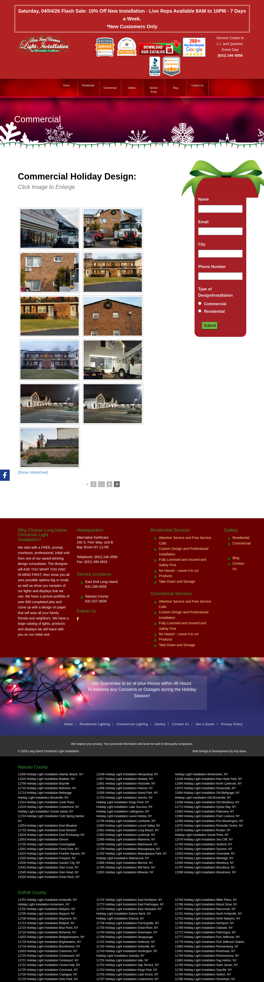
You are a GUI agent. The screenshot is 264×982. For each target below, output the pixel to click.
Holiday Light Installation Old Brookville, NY (203, 797)
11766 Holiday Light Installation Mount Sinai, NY (206, 904)
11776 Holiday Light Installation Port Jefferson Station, (210, 942)
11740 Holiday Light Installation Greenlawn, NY (126, 932)
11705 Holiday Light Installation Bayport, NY (46, 913)
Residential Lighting (95, 724)
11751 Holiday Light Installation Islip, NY (122, 960)
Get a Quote (205, 724)
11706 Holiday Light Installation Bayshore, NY (47, 918)
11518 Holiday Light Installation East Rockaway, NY (51, 835)
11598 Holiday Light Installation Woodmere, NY (205, 872)
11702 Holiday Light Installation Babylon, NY (47, 909)
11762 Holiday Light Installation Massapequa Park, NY (131, 853)
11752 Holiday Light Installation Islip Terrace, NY (127, 965)
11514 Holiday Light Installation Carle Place (46, 802)
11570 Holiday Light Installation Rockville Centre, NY (209, 825)
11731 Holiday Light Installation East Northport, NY (129, 900)
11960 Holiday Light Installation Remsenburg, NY (206, 946)
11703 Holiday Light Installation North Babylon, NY (207, 918)
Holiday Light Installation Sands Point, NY (202, 835)
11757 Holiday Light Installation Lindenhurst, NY (127, 979)
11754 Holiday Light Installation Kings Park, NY (126, 970)
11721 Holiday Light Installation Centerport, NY (48, 960)
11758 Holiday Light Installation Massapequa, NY (128, 849)
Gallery (132, 88)
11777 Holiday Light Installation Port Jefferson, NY (207, 937)
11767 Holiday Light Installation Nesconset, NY (205, 909)
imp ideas (240, 751)
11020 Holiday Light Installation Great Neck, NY (49, 877)
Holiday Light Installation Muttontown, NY (201, 774)
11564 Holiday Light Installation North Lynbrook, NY (208, 783)
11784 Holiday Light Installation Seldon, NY (203, 974)
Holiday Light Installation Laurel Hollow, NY (124, 816)
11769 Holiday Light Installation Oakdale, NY (204, 927)
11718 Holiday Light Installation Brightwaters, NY (49, 942)
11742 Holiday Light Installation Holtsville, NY (125, 946)
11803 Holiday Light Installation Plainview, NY (204, 811)
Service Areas (154, 90)
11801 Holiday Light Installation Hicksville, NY (125, 783)
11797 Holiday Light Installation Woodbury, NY (205, 867)
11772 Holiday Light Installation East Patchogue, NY (130, 904)
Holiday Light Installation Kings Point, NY (122, 802)
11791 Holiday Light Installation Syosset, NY (203, 849)
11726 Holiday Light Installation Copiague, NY (47, 974)
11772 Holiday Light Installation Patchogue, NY (205, 932)
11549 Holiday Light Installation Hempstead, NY (127, 774)
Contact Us (197, 85)
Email (204, 222)
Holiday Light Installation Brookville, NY (43, 797)
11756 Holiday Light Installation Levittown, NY (126, 821)
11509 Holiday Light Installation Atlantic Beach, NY (51, 774)
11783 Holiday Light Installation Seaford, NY (203, 844)
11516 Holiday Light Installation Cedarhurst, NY (48, 807)
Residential (88, 85)
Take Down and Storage (177, 581)
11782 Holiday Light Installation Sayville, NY (203, 970)
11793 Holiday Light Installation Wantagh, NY (204, 858)
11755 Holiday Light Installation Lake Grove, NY (127, 974)
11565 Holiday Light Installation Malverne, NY (125, 839)
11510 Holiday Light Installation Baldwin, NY (46, 779)
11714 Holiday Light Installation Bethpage (45, 793)
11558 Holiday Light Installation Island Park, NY (127, 793)
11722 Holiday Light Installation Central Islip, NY (49, 965)
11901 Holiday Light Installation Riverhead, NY (205, 951)
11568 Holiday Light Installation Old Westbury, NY (207, 802)
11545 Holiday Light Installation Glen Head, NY (48, 872)
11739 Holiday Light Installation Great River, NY (127, 927)
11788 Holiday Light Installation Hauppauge (124, 937)
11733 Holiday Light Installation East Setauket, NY (129, 909)
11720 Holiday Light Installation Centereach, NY (49, 955)
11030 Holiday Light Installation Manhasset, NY (127, 844)
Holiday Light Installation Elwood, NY (120, 918)
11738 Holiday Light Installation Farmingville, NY (127, 923)
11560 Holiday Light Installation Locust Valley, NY (128, 825)
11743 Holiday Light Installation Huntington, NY (127, 951)
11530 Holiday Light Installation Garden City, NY (49, 863)
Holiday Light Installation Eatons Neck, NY (123, 913)
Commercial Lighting (132, 724)
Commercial (109, 88)
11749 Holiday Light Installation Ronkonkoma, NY (207, 955)
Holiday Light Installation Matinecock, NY (122, 858)
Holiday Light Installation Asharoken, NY (44, 904)
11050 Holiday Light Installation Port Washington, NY (209, 821)
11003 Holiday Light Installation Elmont (43, 839)
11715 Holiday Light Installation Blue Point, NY (48, 927)
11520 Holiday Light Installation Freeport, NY (47, 858)
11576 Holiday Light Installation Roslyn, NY (203, 830)
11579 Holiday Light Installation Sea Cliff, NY (204, 839)
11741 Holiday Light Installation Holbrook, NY (125, 942)
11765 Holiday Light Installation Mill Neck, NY (125, 867)
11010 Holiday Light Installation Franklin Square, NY (51, 853)
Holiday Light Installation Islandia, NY (120, 955)
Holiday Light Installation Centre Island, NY (45, 811)
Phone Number (213, 267)
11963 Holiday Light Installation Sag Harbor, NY (206, 960)
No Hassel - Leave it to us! (179, 570)
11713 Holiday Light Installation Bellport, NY (46, 923)
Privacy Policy (232, 724)
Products (165, 576)
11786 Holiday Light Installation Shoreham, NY (205, 979)
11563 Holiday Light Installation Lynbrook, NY (125, 835)
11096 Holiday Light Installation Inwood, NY (124, 788)
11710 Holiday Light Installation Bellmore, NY (47, 788)
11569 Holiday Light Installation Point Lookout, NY (207, 816)
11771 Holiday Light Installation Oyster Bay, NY (205, 807)
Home (66, 85)
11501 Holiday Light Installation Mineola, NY (124, 872)
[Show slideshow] (33, 472)
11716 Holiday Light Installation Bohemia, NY (47, 932)
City (203, 244)
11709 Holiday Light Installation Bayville (43, 783)
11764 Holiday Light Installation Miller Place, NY (206, 900)
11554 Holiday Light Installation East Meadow (47, 825)
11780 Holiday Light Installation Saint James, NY (206, 965)
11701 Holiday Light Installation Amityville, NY (47, 900)
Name (204, 199)
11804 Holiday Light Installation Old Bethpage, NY (207, 793)
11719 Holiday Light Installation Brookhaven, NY (49, 946)
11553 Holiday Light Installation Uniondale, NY (205, 853)
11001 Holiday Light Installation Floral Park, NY (48, 849)
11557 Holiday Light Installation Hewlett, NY (124, 779)
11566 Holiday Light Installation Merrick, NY (124, 863)
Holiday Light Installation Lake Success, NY (124, 807)
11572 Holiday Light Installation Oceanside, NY (205, 788)
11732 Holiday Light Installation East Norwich (47, 830)
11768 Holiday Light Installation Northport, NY (204, 923)
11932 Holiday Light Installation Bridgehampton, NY (51, 937)
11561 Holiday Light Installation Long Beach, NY (127, 830)
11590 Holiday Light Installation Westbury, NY (204, 863)
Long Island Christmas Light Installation (53, 751)
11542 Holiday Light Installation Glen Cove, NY (48, 867)
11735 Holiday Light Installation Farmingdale (47, 844)
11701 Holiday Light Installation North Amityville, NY (208, 913)
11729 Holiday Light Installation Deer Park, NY (48, 979)
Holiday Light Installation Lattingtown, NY (122, 811)
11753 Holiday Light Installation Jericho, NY (124, 797)
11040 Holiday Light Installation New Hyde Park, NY (208, 779)
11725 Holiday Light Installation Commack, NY (48, 970)
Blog (175, 88)
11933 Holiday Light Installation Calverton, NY (47, 951)
